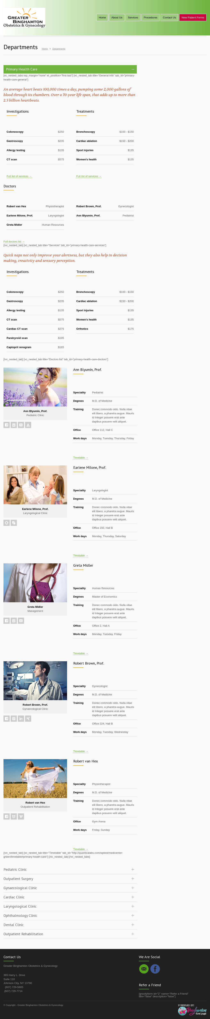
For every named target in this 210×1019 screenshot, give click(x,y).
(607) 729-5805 (14, 987)
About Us (116, 17)
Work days (80, 438)
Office (77, 429)
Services (133, 17)
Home (102, 17)
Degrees (78, 400)
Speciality (79, 392)
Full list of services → (19, 176)
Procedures (150, 17)
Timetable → (80, 457)
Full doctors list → (14, 241)
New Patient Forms (192, 17)
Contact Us (169, 17)
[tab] (70, 69)
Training (78, 409)
